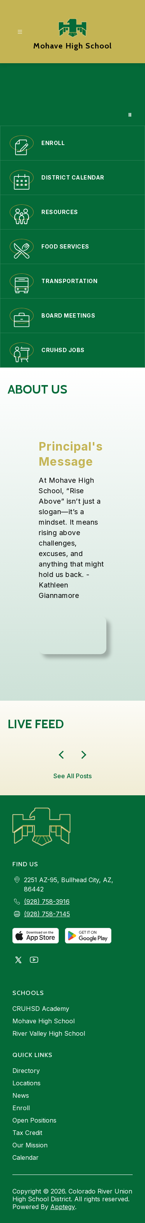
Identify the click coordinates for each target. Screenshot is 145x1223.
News (20, 1095)
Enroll (21, 1108)
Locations (26, 1083)
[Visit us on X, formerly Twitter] (18, 960)
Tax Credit (27, 1133)
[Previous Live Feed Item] (82, 755)
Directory (26, 1070)
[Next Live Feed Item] (63, 755)
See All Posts (72, 776)
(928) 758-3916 (47, 901)
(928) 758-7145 (47, 914)
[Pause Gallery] (130, 115)
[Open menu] (19, 32)
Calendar (25, 1157)
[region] (72, 546)
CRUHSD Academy (40, 1008)
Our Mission (30, 1145)
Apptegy (62, 1207)
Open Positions (34, 1120)
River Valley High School (48, 1033)
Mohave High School (43, 1021)
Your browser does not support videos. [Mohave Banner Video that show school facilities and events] (72, 94)
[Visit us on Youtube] (34, 960)
